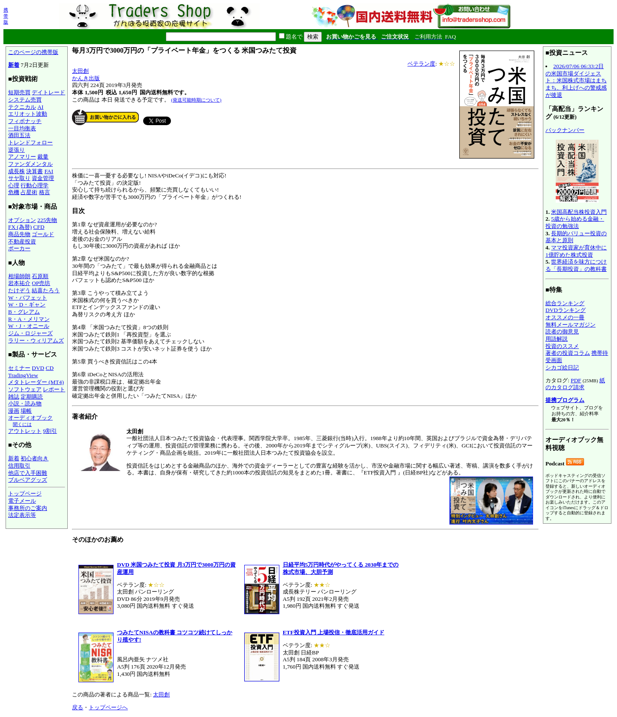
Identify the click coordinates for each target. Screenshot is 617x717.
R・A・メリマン (29, 319)
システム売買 (25, 99)
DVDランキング (565, 310)
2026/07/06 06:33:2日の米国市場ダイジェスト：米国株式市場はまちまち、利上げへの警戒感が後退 (576, 80)
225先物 (47, 220)
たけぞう (19, 290)
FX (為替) (20, 227)
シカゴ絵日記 (562, 367)
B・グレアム (24, 312)
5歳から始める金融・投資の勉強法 (574, 222)
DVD (38, 368)
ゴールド (43, 234)
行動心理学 (34, 185)
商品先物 (19, 234)
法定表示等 (22, 515)
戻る (77, 707)
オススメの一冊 (564, 317)
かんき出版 (86, 78)
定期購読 (32, 396)
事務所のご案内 (27, 508)
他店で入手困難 (27, 473)
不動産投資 (22, 241)
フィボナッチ (25, 121)
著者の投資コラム (567, 353)
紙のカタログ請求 (575, 384)
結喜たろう (46, 290)
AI (40, 107)
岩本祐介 (19, 283)
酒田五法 (19, 135)
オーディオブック (30, 417)
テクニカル (22, 107)
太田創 (80, 71)
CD (50, 368)
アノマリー (22, 156)
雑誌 (13, 396)
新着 (13, 65)
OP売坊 (41, 283)
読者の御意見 (562, 331)
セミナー (19, 368)
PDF (576, 380)
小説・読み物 (25, 403)
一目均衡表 (22, 128)
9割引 (50, 431)
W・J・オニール (28, 326)
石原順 (40, 276)
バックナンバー (564, 130)
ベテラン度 (421, 63)
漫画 (13, 411)
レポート (54, 389)
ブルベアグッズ (27, 480)
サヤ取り (19, 178)
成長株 (16, 171)
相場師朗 (19, 276)
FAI (49, 171)
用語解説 (556, 339)
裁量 (42, 156)
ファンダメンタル (30, 164)
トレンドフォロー (30, 142)
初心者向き (34, 458)
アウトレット (25, 431)
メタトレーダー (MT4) (36, 382)
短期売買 (19, 92)
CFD (39, 227)
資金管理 (43, 178)
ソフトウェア (25, 389)
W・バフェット (27, 297)
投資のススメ (562, 346)
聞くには (22, 424)
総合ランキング (564, 303)
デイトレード (48, 92)
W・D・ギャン (26, 304)
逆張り (16, 150)
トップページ (25, 493)
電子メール (22, 501)
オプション (22, 220)
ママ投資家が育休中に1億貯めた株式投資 (576, 251)
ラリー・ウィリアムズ (36, 340)
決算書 (34, 171)
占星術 (29, 192)
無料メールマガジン (570, 324)
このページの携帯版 (33, 52)
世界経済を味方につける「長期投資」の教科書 (576, 265)
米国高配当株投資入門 (579, 212)
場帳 (26, 411)
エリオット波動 (27, 114)
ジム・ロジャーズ (30, 333)
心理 (13, 185)
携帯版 (5, 15)
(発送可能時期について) (196, 99)
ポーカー (19, 248)
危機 (13, 192)
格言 (44, 192)
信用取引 (19, 465)
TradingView (23, 375)
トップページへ (108, 707)
